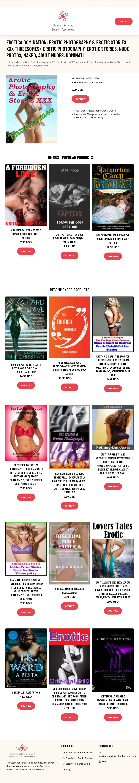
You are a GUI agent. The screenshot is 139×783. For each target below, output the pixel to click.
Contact (124, 21)
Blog (68, 769)
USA (93, 3)
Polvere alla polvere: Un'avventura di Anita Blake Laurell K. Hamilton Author (112, 700)
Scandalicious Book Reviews (80, 752)
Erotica (95, 77)
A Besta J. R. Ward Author (26, 692)
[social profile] (19, 3)
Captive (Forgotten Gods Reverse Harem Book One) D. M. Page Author (69, 238)
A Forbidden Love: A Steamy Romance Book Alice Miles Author (26, 234)
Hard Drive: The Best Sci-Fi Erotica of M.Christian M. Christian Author (26, 368)
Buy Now (80, 98)
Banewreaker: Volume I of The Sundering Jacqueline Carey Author (112, 239)
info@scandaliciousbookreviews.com (114, 3)
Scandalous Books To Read (79, 758)
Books (88, 77)
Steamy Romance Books (78, 763)
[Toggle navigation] (10, 21)
